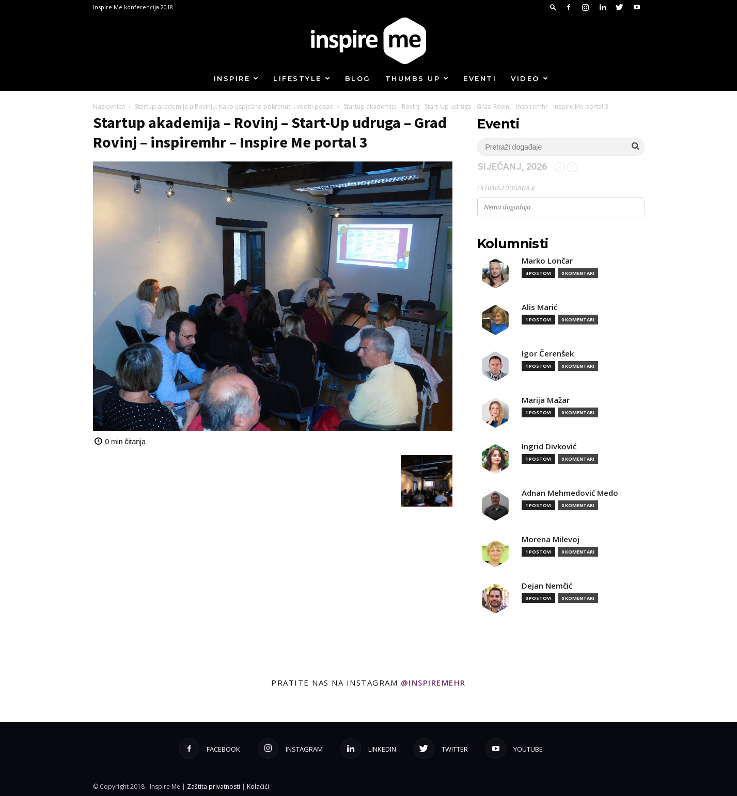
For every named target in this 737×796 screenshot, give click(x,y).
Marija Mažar (546, 400)
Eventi (479, 78)
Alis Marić (539, 307)
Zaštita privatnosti (213, 786)
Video (530, 78)
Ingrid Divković (549, 446)
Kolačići (258, 786)
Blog (358, 78)
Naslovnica (109, 106)
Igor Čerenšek (548, 354)
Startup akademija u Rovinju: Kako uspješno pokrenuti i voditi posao (234, 106)
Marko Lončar (547, 261)
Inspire (237, 78)
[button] (553, 7)
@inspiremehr (433, 682)
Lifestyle (302, 78)
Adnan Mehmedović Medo (570, 493)
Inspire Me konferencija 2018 (133, 7)
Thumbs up (417, 78)
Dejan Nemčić (547, 586)
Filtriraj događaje (507, 188)
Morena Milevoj (550, 539)
